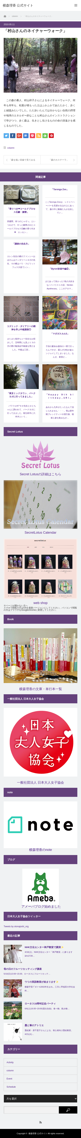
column (10, 148)
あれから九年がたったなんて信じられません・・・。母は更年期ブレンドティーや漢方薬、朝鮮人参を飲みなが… (60, 412)
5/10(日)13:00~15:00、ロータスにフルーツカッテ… (27, 974)
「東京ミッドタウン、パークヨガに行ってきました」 (21, 395)
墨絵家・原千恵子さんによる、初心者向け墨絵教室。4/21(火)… (49, 1032)
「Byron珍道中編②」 (60, 269)
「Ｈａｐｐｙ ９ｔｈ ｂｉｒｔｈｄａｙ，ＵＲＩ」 (60, 396)
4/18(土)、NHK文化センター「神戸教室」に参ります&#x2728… (48, 954)
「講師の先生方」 (21, 244)
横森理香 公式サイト (38, 1133)
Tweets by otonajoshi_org (16, 926)
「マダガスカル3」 (59, 333)
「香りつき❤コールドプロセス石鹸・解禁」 (21, 210)
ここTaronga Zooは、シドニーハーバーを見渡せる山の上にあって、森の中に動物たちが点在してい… (60, 207)
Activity (10, 1062)
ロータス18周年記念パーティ (40, 1003)
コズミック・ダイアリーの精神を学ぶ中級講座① (21, 328)
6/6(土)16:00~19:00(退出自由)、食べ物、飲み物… (47, 1008)
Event (9, 1078)
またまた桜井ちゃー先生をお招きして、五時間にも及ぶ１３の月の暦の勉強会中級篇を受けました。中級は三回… (21, 344)
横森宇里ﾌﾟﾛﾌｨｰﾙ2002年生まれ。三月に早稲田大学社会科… (50, 989)
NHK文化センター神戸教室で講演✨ (44, 947)
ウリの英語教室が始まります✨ (42, 981)
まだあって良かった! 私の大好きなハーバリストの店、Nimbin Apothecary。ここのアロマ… (59, 285)
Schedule (11, 1087)
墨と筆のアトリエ (34, 1025)
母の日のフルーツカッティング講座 (23, 969)
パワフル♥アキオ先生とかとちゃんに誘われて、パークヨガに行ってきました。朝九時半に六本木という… (21, 411)
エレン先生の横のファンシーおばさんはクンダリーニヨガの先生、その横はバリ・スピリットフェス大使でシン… (21, 261)
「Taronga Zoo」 (60, 189)
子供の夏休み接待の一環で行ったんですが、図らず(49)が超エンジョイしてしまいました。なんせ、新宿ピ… (60, 351)
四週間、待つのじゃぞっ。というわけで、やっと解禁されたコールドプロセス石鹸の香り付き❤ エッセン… (21, 226)
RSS (40, 1122)
